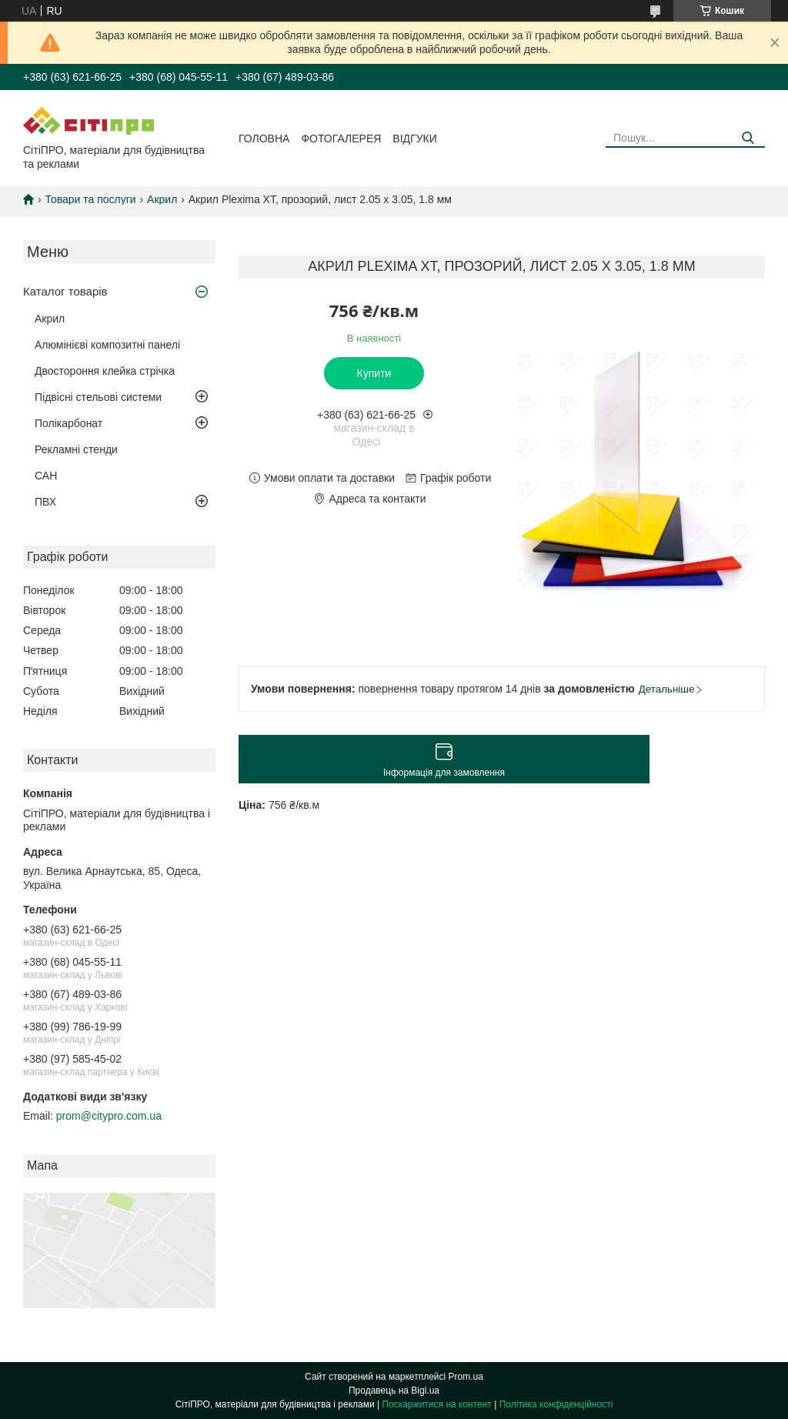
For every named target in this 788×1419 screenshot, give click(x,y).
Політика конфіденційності (556, 1404)
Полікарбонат (68, 423)
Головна (264, 138)
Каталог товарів (65, 291)
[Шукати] (747, 138)
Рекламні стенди (76, 449)
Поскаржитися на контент (436, 1404)
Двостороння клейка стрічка (105, 371)
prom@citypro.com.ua (109, 1116)
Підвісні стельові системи (98, 397)
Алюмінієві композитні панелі (107, 345)
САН (46, 475)
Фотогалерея (341, 138)
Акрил (162, 199)
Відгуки (414, 138)
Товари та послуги (90, 199)
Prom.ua (466, 1376)
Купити (374, 373)
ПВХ (45, 502)
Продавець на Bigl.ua (394, 1390)
